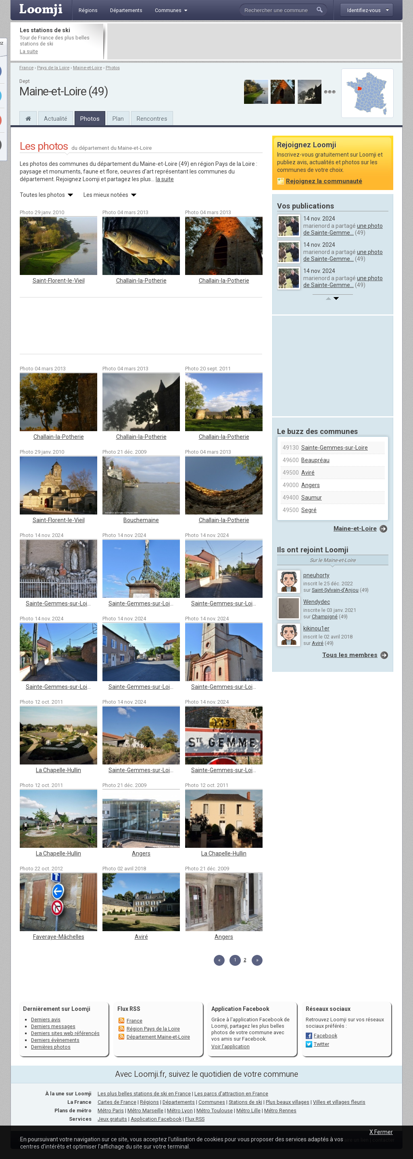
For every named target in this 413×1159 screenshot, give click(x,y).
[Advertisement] (254, 41)
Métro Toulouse (214, 1110)
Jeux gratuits (112, 1119)
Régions (149, 1102)
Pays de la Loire (53, 67)
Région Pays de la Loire (153, 1029)
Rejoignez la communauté (324, 181)
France (26, 67)
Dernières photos (51, 1047)
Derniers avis (45, 1019)
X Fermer (381, 1132)
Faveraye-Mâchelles (58, 937)
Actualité (55, 118)
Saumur (311, 497)
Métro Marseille (145, 1110)
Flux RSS (128, 1009)
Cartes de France (117, 1102)
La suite (29, 51)
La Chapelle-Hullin (58, 770)
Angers (141, 853)
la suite (165, 179)
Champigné (325, 617)
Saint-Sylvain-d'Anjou (335, 590)
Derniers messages (53, 1026)
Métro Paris (111, 1110)
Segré (309, 510)
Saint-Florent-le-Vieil (59, 280)
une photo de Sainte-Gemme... (343, 229)
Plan (118, 118)
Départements (179, 1102)
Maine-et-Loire (87, 67)
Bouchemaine (141, 520)
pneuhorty (316, 575)
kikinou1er (316, 628)
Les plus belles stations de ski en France (144, 1094)
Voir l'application (230, 1046)
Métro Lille (248, 1110)
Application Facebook (156, 1119)
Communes (211, 1102)
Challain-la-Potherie (141, 280)
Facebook (325, 1036)
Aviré (141, 937)
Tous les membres (350, 655)
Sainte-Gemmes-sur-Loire (59, 603)
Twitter (321, 1044)
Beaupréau (315, 460)
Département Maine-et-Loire (158, 1037)
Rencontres (152, 118)
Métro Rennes (280, 1110)
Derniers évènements (55, 1040)
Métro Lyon (180, 1110)
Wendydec (316, 602)
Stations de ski (245, 1102)
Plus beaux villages (287, 1102)
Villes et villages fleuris (339, 1102)
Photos (113, 67)
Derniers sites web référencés (65, 1033)
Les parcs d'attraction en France (231, 1094)
